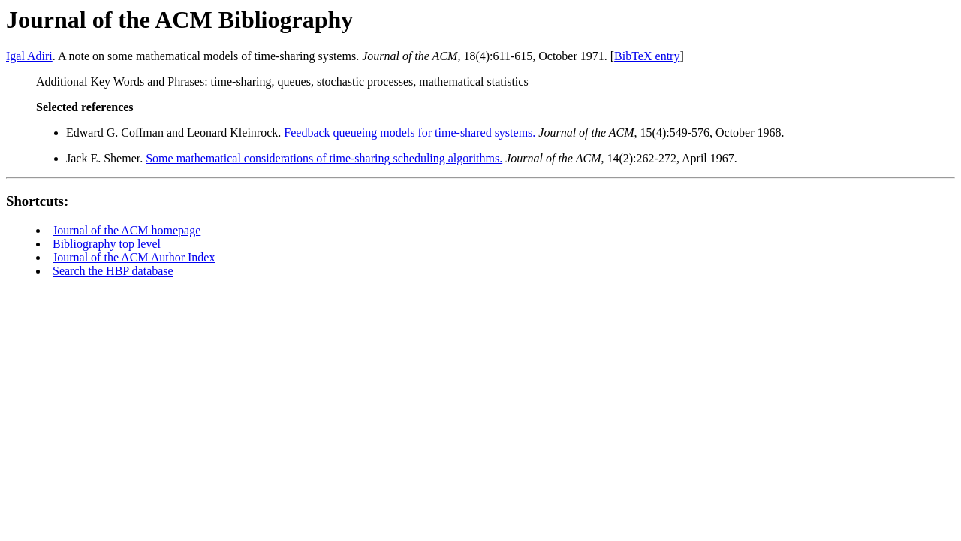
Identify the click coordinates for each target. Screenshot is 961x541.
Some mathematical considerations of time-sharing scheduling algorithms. (324, 158)
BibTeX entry (646, 56)
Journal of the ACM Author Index (134, 257)
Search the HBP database (113, 270)
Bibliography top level (107, 243)
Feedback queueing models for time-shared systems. (409, 132)
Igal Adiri (29, 56)
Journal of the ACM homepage (126, 230)
